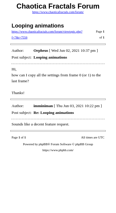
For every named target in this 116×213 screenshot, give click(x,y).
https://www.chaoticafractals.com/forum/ (58, 12)
